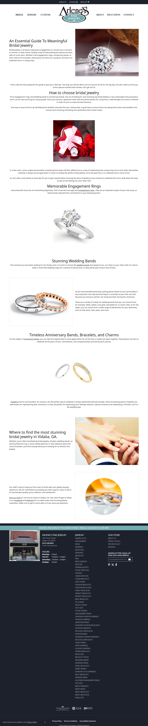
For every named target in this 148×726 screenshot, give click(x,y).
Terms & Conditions (70, 721)
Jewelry (31, 14)
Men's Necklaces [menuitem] (82, 695)
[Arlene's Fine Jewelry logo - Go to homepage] (74, 14)
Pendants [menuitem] (79, 553)
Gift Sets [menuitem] (79, 683)
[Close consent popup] (45, 722)
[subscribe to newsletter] (129, 559)
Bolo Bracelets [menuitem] (82, 674)
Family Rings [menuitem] (80, 642)
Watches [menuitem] (78, 564)
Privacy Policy (114, 541)
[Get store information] (49, 546)
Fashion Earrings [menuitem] (82, 619)
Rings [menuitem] (77, 544)
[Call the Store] (48, 543)
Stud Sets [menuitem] (79, 608)
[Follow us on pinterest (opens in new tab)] (109, 564)
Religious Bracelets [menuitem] (83, 640)
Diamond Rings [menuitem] (81, 663)
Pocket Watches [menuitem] (82, 570)
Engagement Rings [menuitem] (83, 614)
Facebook (18, 500)
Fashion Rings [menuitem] (81, 634)
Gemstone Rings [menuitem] (82, 622)
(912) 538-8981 (102, 528)
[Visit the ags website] (63, 708)
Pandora (14, 402)
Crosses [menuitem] (78, 573)
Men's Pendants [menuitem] (82, 686)
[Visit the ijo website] (88, 708)
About (100, 14)
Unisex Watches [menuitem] (81, 576)
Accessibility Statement (88, 721)
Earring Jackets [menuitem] (82, 567)
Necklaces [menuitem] (79, 550)
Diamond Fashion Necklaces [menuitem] (87, 625)
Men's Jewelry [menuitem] (81, 561)
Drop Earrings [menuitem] (81, 645)
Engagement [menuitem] (80, 541)
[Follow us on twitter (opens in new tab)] (112, 564)
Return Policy (114, 544)
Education (113, 14)
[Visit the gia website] (76, 708)
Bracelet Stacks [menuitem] (82, 657)
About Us (112, 538)
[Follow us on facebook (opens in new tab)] (116, 564)
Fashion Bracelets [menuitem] (83, 585)
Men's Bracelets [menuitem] (82, 692)
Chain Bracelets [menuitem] (82, 579)
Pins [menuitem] (77, 558)
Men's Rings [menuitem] (80, 689)
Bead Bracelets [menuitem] (81, 599)
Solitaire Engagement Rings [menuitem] (87, 680)
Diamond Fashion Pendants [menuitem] (87, 637)
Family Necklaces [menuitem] (82, 590)
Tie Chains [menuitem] (79, 602)
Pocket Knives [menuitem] (81, 611)
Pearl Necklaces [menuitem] (82, 666)
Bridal (19, 14)
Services (111, 547)
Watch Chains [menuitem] (81, 605)
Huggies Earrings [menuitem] (83, 648)
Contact (128, 14)
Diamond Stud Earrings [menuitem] (85, 671)
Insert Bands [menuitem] (80, 669)
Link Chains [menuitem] (80, 582)
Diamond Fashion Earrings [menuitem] (87, 616)
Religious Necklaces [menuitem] (84, 631)
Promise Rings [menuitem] (81, 677)
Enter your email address (118, 555)
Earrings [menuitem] (79, 547)
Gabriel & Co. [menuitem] (80, 538)
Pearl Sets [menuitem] (79, 698)
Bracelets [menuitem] (79, 556)
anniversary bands (31, 339)
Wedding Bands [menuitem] (82, 660)
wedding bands (83, 265)
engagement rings (86, 190)
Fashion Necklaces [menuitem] (83, 587)
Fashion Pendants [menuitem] (83, 628)
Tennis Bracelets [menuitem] (82, 651)
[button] (62, 2)
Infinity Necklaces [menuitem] (83, 596)
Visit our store (15, 497)
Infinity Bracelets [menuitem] (83, 593)
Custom (45, 14)
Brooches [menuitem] (79, 654)
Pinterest (30, 500)
